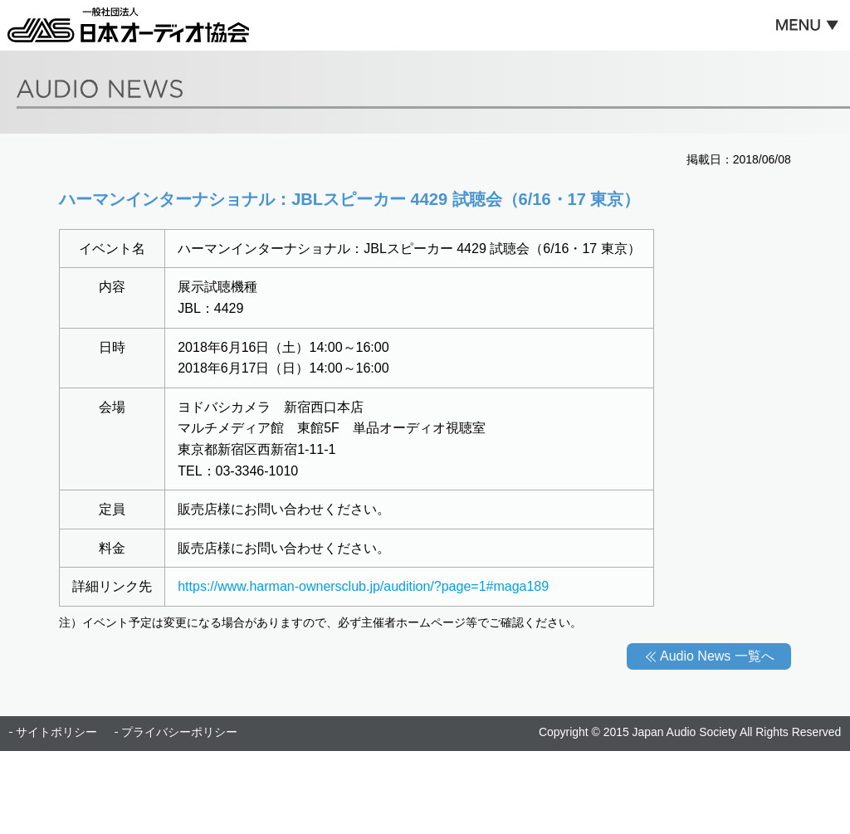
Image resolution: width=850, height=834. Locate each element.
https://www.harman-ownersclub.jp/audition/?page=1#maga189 (363, 586)
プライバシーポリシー (179, 732)
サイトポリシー (56, 732)
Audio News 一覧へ (717, 656)
